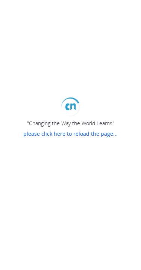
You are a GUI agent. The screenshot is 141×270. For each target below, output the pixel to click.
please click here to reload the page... (70, 133)
